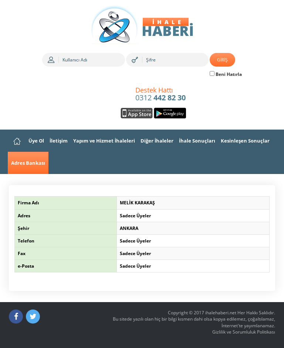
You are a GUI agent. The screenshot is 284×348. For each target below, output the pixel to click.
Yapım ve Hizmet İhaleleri (104, 140)
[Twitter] (33, 316)
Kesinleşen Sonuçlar (245, 140)
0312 (160, 94)
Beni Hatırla (226, 74)
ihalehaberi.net (220, 312)
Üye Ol (36, 140)
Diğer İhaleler (157, 140)
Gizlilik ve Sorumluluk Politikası (243, 332)
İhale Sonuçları (197, 140)
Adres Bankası (28, 163)
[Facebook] (16, 316)
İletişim (59, 140)
